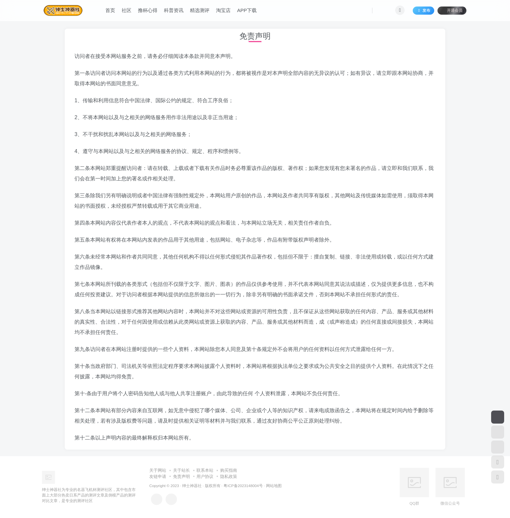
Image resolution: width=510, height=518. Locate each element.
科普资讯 (173, 11)
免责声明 (181, 476)
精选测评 (199, 11)
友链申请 (157, 476)
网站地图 (274, 485)
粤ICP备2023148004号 (242, 485)
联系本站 (204, 470)
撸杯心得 (147, 11)
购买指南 (228, 470)
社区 (126, 11)
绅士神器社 (192, 485)
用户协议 (204, 476)
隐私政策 (228, 476)
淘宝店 (223, 11)
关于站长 (181, 470)
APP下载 (247, 11)
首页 (110, 11)
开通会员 (452, 10)
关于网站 (157, 470)
